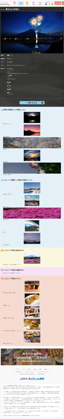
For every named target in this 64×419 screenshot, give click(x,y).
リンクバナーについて (43, 371)
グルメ (23, 369)
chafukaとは (57, 3)
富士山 (29, 369)
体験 (40, 369)
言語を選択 (48, 2)
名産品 (45, 369)
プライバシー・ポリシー (30, 371)
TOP (18, 369)
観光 (35, 369)
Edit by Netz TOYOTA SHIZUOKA (27, 374)
